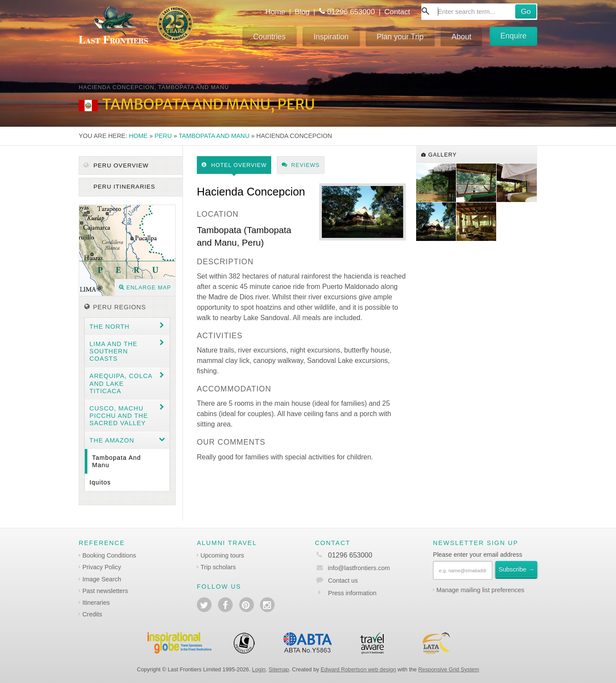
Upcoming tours (222, 555)
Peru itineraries (123, 186)
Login (259, 669)
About (462, 36)
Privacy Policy (101, 567)
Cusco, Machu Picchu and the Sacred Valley (119, 416)
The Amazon (112, 440)
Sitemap (279, 669)
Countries (269, 36)
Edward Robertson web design (358, 669)
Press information (352, 593)
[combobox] (479, 11)
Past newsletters (105, 590)
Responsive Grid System (448, 669)
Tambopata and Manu (214, 135)
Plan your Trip (400, 36)
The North (110, 326)
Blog (302, 11)
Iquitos (100, 482)
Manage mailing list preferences (480, 590)
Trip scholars (218, 567)
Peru (163, 135)
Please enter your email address (477, 554)
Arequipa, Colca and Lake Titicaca (121, 383)
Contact (398, 11)
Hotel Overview (234, 165)
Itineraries (95, 602)
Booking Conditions (109, 555)
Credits (92, 614)
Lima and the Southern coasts (114, 351)
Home (275, 11)
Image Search (101, 579)
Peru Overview (115, 165)
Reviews (301, 165)
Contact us (343, 580)
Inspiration (331, 36)
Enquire (513, 36)
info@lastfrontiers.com (352, 567)
